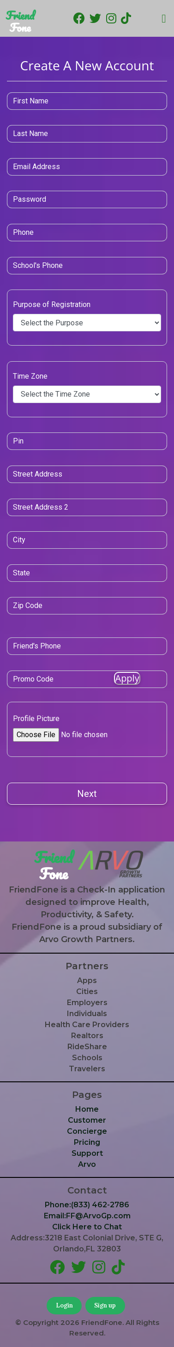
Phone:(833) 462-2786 (87, 1204)
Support (87, 1153)
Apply (127, 678)
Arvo (87, 1164)
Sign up (105, 1305)
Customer (87, 1120)
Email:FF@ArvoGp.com (87, 1215)
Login (64, 1305)
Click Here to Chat (87, 1226)
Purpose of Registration (51, 304)
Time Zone (30, 376)
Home (87, 1109)
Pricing (87, 1142)
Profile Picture (36, 718)
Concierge (87, 1131)
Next (87, 793)
